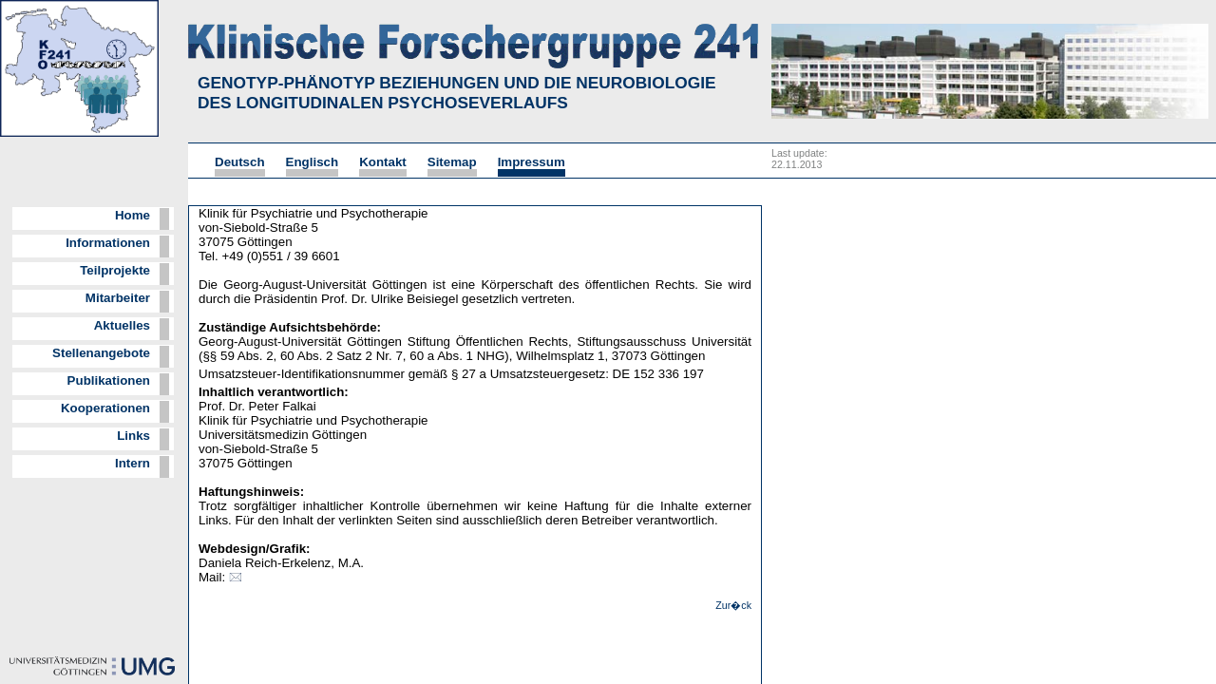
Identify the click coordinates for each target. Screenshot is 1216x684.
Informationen (108, 243)
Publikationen (108, 380)
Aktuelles (122, 325)
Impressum (531, 162)
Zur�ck (733, 605)
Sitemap (452, 162)
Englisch (312, 162)
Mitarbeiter (118, 298)
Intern (132, 463)
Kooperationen (105, 408)
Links (133, 435)
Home (132, 215)
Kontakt (383, 162)
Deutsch (240, 162)
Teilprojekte (115, 270)
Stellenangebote (101, 353)
